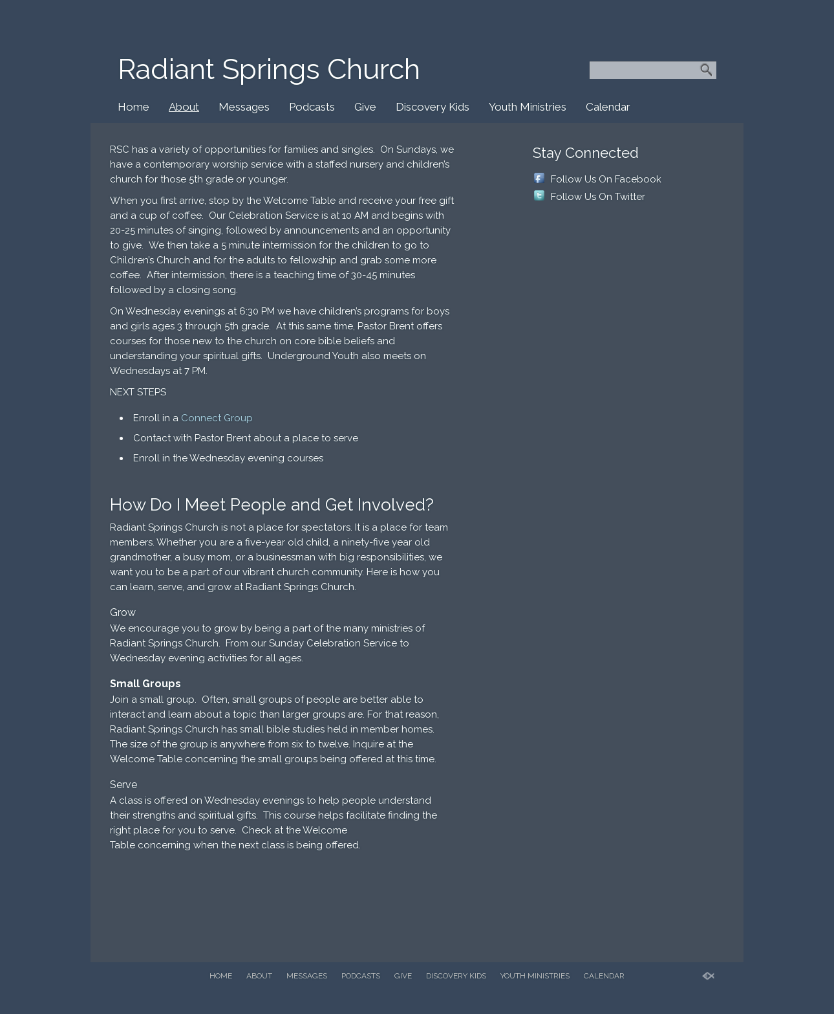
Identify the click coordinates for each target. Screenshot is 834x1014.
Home (133, 106)
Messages (244, 106)
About (184, 106)
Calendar (608, 106)
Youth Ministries (527, 106)
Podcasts (312, 106)
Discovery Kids (432, 106)
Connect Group (217, 418)
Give (365, 106)
